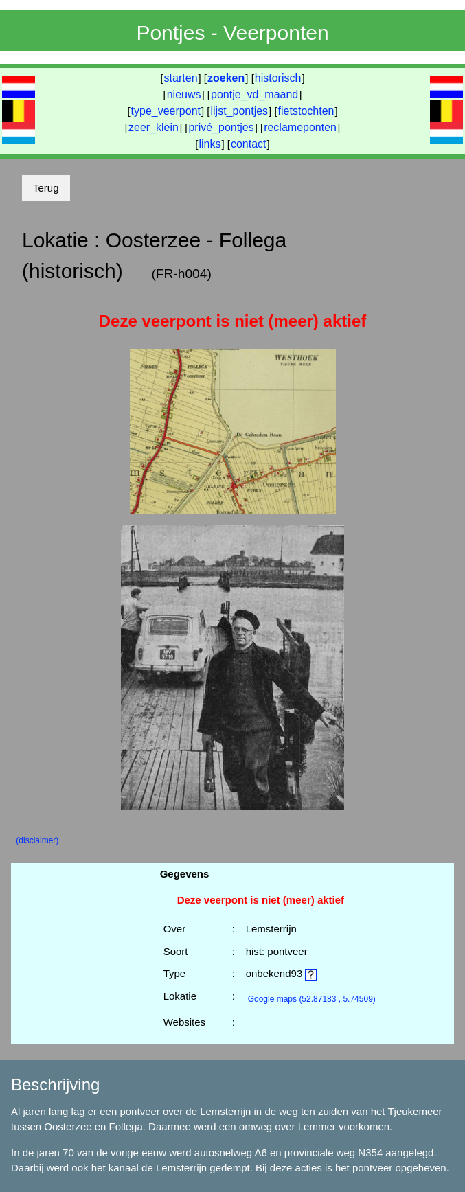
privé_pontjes (220, 127)
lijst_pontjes (239, 111)
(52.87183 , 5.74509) (312, 999)
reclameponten (300, 127)
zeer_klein (153, 127)
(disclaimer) (37, 840)
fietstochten (306, 111)
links (209, 144)
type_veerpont (166, 111)
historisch (278, 78)
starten (181, 78)
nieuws (184, 94)
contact (248, 144)
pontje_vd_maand (254, 94)
